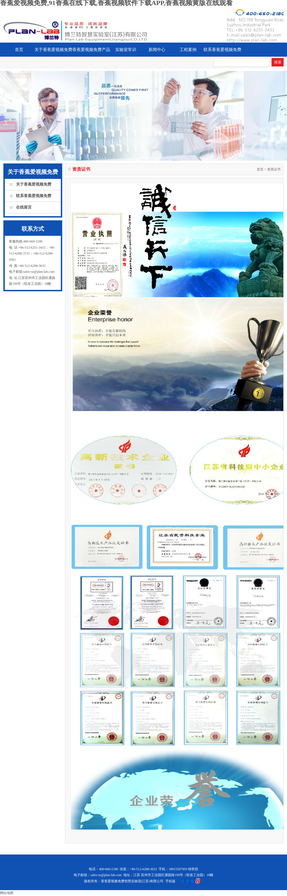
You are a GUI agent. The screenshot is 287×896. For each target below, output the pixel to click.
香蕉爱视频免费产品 (91, 49)
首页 (19, 49)
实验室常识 (125, 49)
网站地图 (6, 893)
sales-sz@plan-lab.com (106, 875)
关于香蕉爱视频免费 (53, 49)
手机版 (170, 881)
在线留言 (24, 207)
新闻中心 (157, 49)
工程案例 (188, 49)
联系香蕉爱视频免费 (222, 49)
